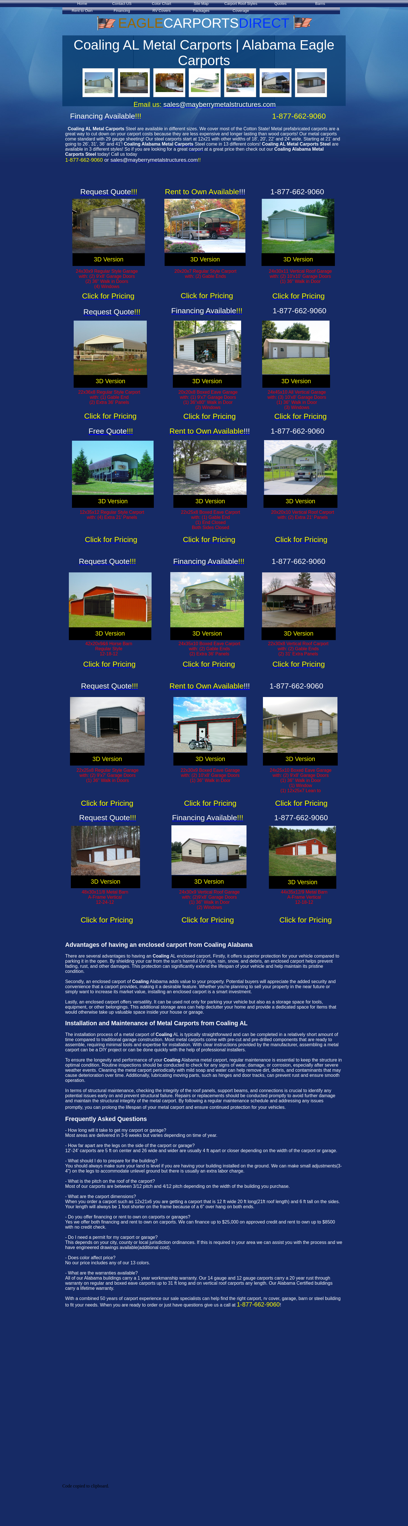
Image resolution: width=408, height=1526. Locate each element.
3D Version (108, 259)
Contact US (121, 3)
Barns (320, 3)
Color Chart (161, 3)
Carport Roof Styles (240, 3)
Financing (122, 10)
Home (82, 3)
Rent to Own (82, 10)
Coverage (241, 10)
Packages (201, 10)
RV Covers (161, 10)
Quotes (281, 3)
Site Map (201, 3)
